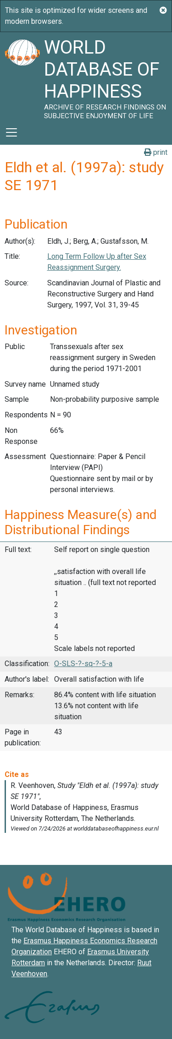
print (155, 152)
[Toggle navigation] (11, 132)
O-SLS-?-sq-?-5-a (83, 663)
